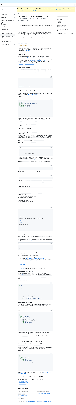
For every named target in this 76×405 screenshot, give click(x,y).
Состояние (38, 401)
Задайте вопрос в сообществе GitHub (43, 393)
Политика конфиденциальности (22, 395)
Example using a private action (25, 302)
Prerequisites (22, 54)
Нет (23, 393)
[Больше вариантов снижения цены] (67, 17)
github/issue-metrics (23, 381)
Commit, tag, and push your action (28, 234)
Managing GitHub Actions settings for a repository (34, 258)
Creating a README (24, 186)
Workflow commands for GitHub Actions (33, 138)
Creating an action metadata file (27, 91)
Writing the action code (25, 128)
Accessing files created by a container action (31, 341)
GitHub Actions (4, 9)
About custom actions (32, 240)
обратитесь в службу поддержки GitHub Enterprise (30, 10)
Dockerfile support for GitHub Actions (37, 72)
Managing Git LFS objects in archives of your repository (39, 60)
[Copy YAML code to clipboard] (51, 99)
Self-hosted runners (22, 43)
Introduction (22, 30)
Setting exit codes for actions (30, 159)
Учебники (25, 13)
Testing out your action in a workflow (29, 253)
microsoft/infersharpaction (24, 382)
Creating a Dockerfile (24, 67)
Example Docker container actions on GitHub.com (32, 377)
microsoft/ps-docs (22, 384)
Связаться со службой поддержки (43, 394)
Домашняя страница (4, 7)
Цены (41, 401)
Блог (51, 401)
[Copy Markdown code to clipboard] (51, 207)
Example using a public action (25, 271)
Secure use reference (29, 50)
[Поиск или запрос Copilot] (41, 5)
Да (20, 393)
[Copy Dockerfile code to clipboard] (51, 77)
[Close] (73, 1)
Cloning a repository (40, 57)
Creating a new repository (30, 57)
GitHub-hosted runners (29, 63)
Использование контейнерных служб (34, 13)
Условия (26, 401)
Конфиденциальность (31, 401)
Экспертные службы (46, 401)
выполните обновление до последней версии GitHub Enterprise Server (50, 9)
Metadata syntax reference (32, 94)
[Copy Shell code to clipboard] (51, 147)
